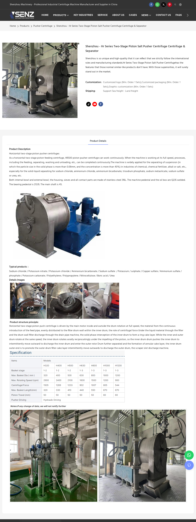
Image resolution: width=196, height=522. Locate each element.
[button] (187, 15)
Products (24, 26)
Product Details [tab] (98, 141)
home (13, 26)
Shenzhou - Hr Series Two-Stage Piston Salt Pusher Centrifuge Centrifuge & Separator (101, 26)
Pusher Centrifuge (42, 26)
